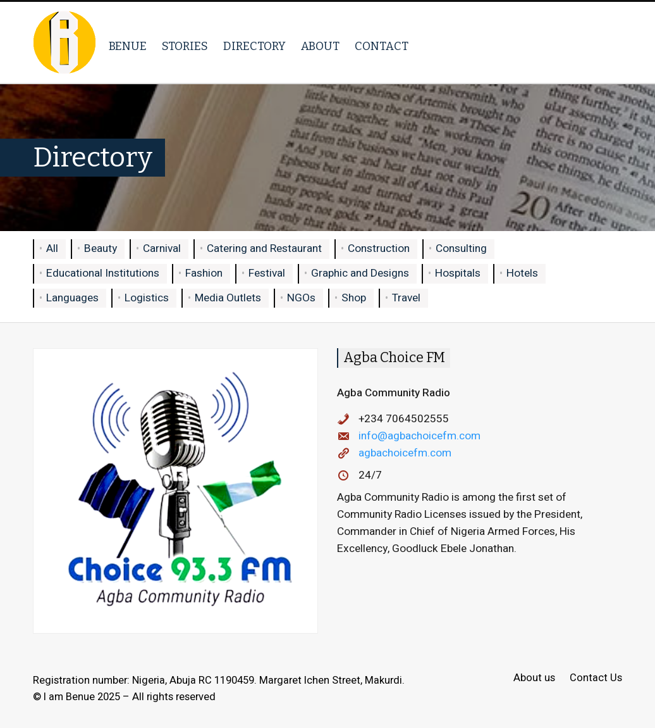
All (52, 248)
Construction (379, 248)
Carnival (162, 248)
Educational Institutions (102, 273)
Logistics (147, 298)
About (320, 46)
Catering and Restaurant (264, 248)
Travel (406, 298)
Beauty (100, 248)
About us (534, 678)
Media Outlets (228, 298)
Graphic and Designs (360, 273)
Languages (72, 298)
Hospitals (458, 273)
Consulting (461, 248)
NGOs (301, 298)
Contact (381, 46)
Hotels (522, 273)
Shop (353, 298)
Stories (185, 46)
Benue (128, 46)
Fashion (204, 273)
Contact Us (596, 678)
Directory (254, 46)
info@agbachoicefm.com (419, 436)
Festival (266, 273)
